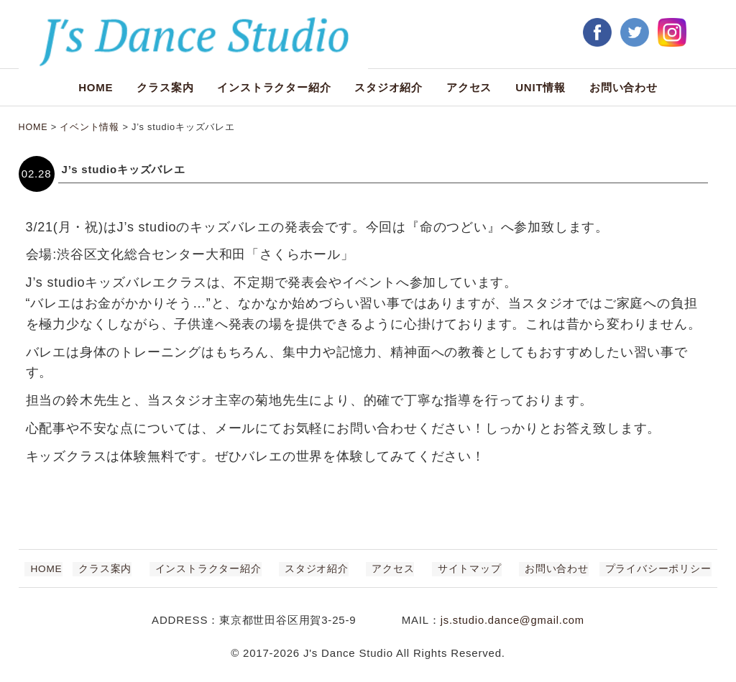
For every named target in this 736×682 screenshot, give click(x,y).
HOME (95, 87)
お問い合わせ (623, 87)
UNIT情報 (540, 87)
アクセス (469, 87)
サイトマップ (458, 568)
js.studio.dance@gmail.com (512, 620)
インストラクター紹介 (274, 87)
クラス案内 (165, 87)
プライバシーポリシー (634, 568)
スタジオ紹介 (388, 87)
